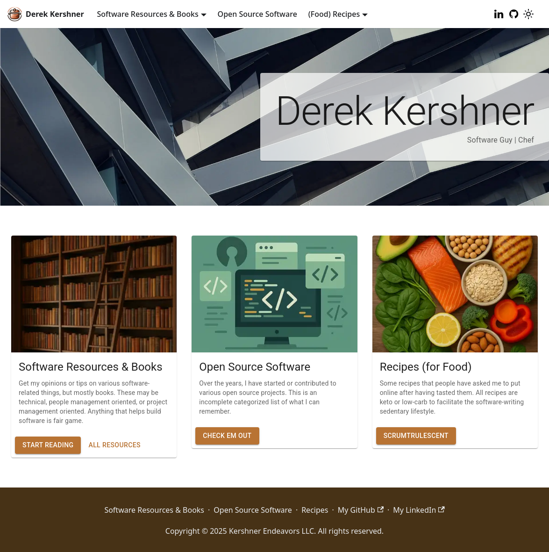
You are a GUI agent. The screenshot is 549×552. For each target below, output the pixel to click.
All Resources (114, 445)
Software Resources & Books (154, 510)
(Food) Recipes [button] (334, 14)
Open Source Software (257, 14)
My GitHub (361, 510)
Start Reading (47, 445)
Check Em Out (227, 435)
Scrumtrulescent (416, 435)
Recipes (314, 510)
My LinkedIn (418, 510)
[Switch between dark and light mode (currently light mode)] (528, 14)
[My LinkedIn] (498, 14)
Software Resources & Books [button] (148, 14)
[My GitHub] (513, 14)
